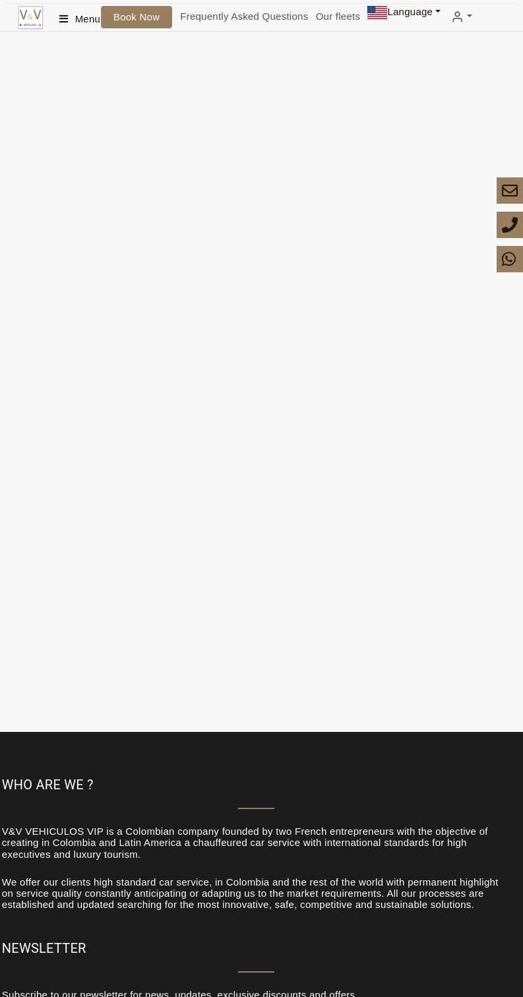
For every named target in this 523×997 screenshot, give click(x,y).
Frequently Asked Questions (244, 16)
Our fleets (338, 16)
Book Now (136, 16)
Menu (88, 18)
